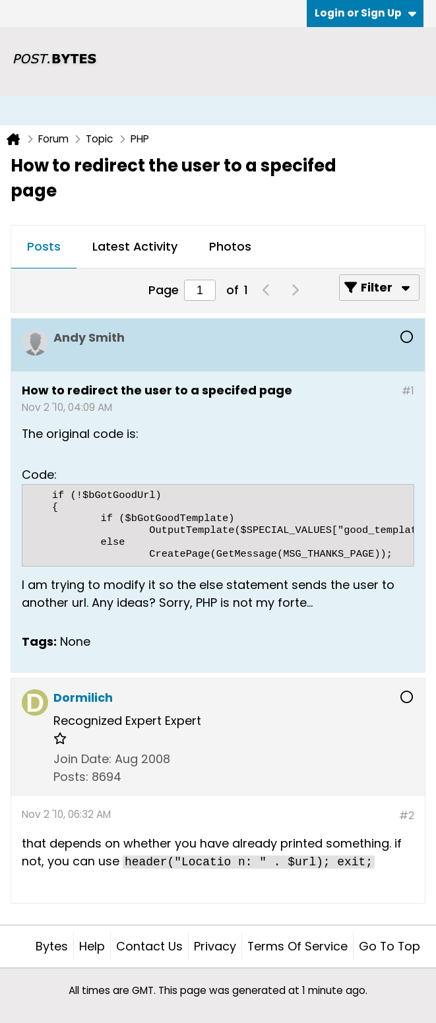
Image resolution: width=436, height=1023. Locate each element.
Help (92, 946)
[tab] (44, 247)
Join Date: (82, 759)
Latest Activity (134, 246)
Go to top (389, 946)
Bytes (52, 946)
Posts (44, 246)
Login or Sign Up (365, 13)
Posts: (70, 776)
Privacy (215, 946)
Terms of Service (297, 946)
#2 (406, 815)
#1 (408, 391)
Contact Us (149, 946)
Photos (230, 246)
